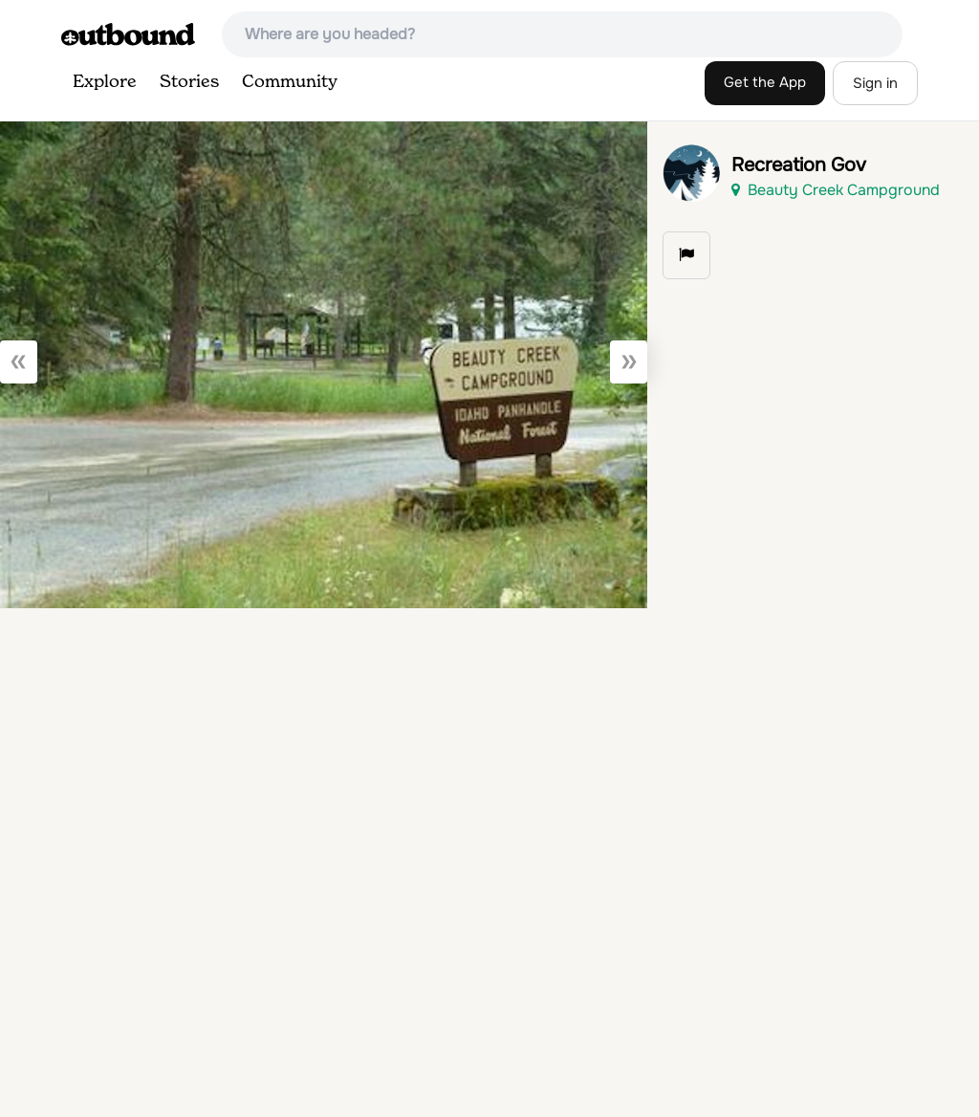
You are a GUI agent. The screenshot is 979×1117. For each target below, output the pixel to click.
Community (289, 82)
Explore (105, 82)
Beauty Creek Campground (835, 190)
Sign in (875, 83)
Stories (189, 82)
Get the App (765, 82)
